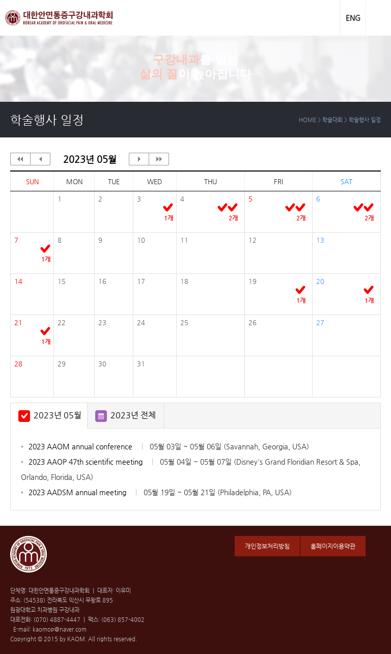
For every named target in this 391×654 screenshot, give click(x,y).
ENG (353, 18)
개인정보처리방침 (267, 546)
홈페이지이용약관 (333, 546)
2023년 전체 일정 (133, 419)
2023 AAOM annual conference (169, 446)
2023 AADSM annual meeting (160, 492)
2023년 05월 (57, 415)
